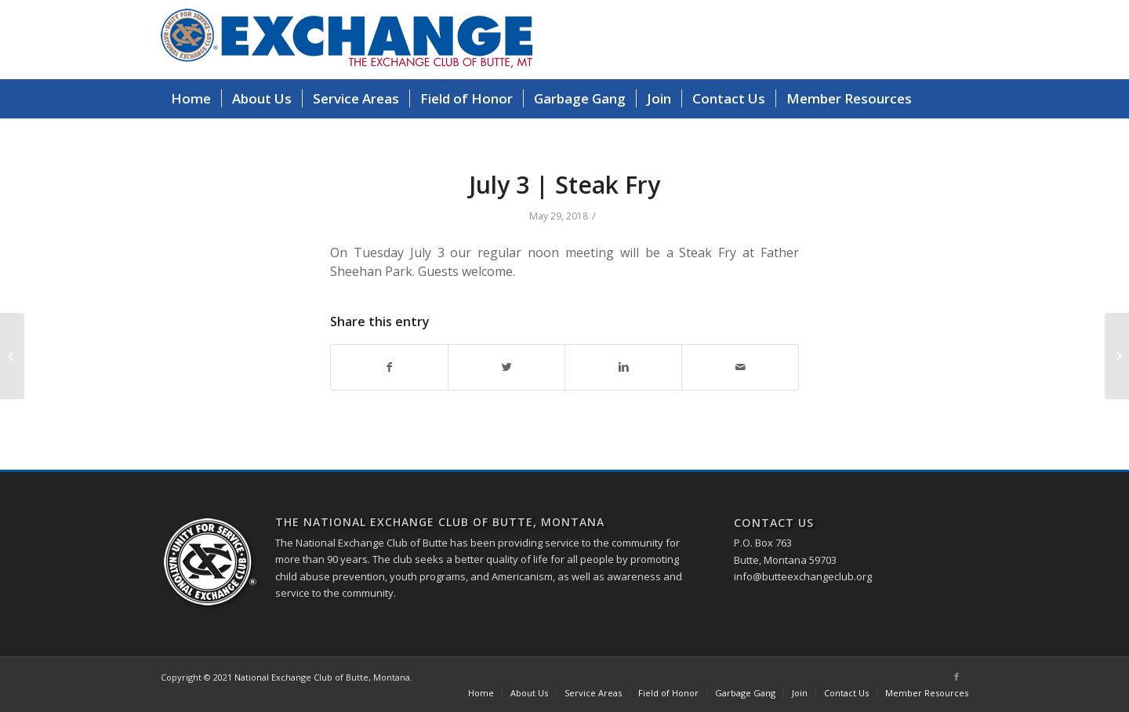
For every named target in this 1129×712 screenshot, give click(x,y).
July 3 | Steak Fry (564, 185)
